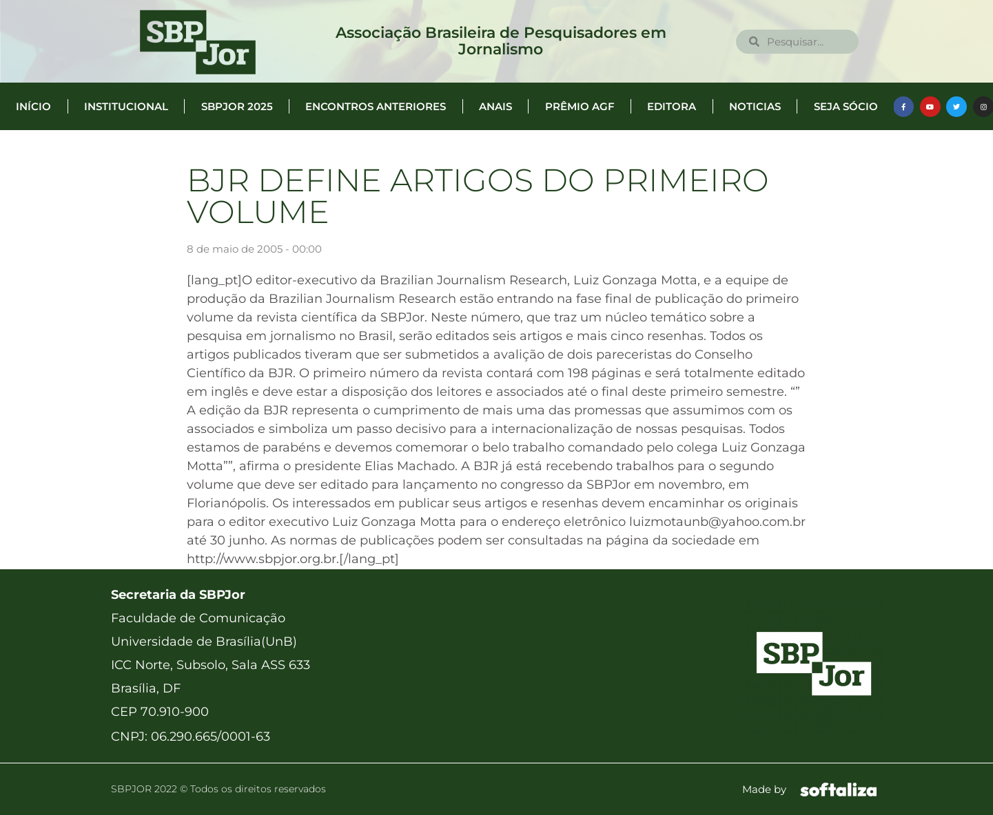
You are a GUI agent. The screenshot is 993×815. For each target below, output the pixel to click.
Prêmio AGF (580, 106)
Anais (495, 106)
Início (33, 106)
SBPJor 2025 (237, 106)
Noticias (755, 106)
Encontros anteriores (375, 106)
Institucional (126, 106)
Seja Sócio (846, 106)
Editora (671, 106)
